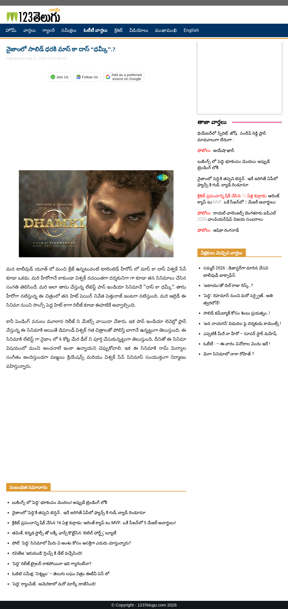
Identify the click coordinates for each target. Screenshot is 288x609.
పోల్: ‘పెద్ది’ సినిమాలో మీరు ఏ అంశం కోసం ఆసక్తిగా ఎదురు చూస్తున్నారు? (71, 543)
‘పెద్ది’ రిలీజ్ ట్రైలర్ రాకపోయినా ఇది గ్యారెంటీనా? (51, 563)
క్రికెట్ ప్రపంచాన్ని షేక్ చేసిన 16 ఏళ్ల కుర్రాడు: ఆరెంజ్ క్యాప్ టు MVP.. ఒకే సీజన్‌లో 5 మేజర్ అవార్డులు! (94, 522)
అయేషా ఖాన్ (223, 150)
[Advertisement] (96, 124)
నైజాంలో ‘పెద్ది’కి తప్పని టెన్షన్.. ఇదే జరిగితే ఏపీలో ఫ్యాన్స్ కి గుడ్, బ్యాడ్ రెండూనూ (78, 512)
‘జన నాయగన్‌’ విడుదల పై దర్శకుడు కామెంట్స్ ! (242, 323)
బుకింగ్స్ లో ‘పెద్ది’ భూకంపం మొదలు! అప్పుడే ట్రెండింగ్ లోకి (59, 502)
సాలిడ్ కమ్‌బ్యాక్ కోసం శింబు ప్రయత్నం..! (236, 313)
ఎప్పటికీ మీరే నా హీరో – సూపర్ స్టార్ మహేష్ (239, 333)
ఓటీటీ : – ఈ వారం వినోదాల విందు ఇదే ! (236, 343)
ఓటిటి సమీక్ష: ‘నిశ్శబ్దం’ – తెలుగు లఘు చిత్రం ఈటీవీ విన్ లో (60, 573)
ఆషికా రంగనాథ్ (225, 230)
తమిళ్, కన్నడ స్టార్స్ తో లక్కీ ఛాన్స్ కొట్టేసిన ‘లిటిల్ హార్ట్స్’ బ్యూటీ (64, 532)
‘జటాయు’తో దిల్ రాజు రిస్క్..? (228, 285)
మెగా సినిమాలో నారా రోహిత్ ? (228, 353)
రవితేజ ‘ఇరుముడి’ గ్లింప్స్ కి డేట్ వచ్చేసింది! (47, 553)
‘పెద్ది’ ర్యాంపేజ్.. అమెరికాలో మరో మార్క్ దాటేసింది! (54, 583)
